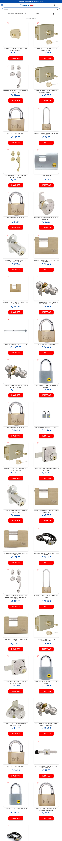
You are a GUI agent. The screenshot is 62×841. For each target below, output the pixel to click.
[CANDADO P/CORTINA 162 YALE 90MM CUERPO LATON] (46, 503)
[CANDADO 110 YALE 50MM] (15, 419)
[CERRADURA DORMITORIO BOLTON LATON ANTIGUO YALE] (46, 716)
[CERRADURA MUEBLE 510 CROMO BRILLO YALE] (15, 503)
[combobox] (31, 9)
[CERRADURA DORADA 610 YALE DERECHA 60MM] (46, 632)
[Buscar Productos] (58, 9)
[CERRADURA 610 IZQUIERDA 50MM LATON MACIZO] (15, 461)
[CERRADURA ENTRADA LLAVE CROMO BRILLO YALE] (15, 83)
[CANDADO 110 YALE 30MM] (15, 759)
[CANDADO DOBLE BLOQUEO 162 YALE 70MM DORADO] (46, 253)
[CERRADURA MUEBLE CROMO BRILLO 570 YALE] (46, 461)
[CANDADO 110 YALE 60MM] (15, 126)
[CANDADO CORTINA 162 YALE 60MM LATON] (15, 632)
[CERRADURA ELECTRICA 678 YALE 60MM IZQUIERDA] (15, 41)
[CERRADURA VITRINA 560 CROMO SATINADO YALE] (46, 759)
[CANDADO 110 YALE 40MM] (15, 210)
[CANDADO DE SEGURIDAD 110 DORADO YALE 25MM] (46, 801)
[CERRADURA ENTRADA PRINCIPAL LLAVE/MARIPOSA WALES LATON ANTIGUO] (15, 589)
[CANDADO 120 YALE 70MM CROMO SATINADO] (46, 378)
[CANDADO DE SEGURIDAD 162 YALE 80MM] (15, 546)
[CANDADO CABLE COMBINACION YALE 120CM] (46, 546)
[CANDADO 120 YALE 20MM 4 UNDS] (15, 801)
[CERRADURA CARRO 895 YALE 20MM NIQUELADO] (46, 210)
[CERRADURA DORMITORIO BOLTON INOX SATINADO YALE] (46, 295)
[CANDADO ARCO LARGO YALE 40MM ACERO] (46, 589)
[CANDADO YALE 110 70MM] (46, 336)
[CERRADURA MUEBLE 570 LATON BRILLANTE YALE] (15, 674)
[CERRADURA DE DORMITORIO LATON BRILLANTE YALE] (15, 378)
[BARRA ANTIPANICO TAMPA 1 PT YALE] (15, 336)
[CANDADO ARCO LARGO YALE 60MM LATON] (46, 126)
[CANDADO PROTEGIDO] (46, 168)
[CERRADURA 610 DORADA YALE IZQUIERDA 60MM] (46, 41)
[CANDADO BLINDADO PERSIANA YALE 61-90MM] (15, 295)
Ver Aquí (41, 1)
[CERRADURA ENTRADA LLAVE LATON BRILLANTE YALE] (15, 168)
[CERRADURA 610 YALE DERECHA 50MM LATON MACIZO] (46, 83)
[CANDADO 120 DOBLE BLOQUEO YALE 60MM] (46, 674)
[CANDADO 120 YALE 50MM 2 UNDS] (46, 419)
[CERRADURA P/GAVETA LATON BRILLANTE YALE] (15, 716)
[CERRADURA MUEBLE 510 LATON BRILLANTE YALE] (15, 253)
